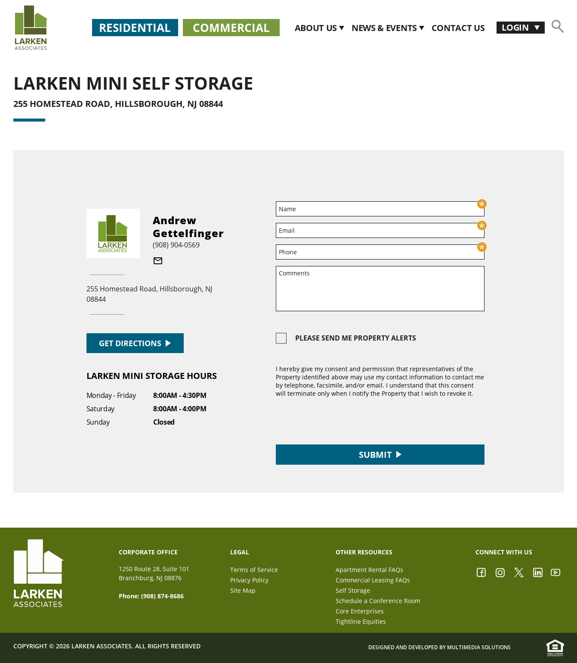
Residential (135, 27)
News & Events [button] (385, 27)
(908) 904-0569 (176, 245)
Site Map (243, 590)
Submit (380, 454)
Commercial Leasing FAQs (373, 580)
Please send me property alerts (355, 338)
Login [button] (516, 27)
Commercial (231, 27)
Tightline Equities (361, 621)
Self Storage (353, 590)
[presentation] (341, 421)
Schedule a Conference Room (378, 601)
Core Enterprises (360, 611)
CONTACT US (458, 27)
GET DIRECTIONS (135, 343)
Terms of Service (254, 570)
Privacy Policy (249, 580)
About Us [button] (317, 27)
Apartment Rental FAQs (369, 570)
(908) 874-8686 (162, 596)
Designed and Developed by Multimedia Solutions (439, 647)
